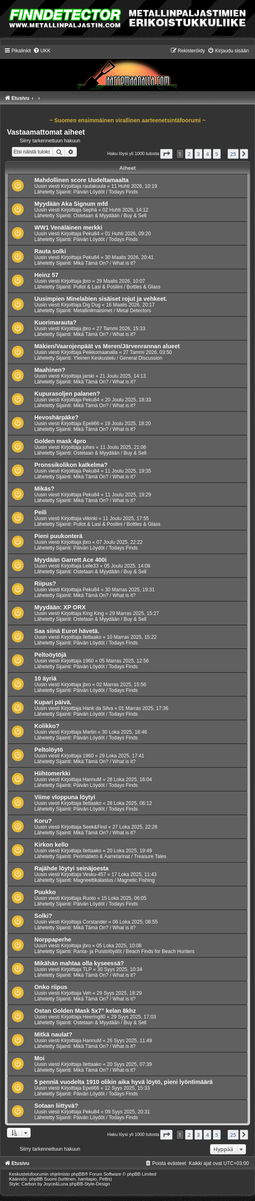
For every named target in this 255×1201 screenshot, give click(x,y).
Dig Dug (92, 305)
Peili (40, 512)
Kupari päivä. (53, 702)
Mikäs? (44, 488)
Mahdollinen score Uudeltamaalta (81, 180)
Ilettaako (92, 637)
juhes (88, 447)
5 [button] (216, 154)
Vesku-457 (94, 874)
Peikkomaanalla (100, 352)
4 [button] (207, 154)
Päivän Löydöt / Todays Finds (105, 192)
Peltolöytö (48, 749)
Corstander (95, 922)
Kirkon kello (51, 844)
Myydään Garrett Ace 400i (70, 560)
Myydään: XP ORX (60, 607)
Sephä (90, 210)
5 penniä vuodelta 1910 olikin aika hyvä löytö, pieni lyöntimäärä (123, 1082)
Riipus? (45, 583)
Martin (89, 732)
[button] (166, 154)
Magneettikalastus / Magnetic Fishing (113, 880)
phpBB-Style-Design (89, 1183)
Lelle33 (90, 566)
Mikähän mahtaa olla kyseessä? (79, 963)
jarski (88, 376)
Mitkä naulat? (53, 1034)
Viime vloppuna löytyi (64, 797)
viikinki (90, 518)
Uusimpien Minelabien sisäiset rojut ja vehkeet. (100, 298)
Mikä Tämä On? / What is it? (104, 263)
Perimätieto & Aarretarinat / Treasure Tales (119, 856)
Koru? (43, 821)
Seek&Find (95, 827)
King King (93, 613)
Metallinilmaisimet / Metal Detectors (112, 310)
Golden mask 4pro (60, 441)
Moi (39, 1058)
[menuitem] (42, 51)
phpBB (78, 1174)
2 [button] (189, 154)
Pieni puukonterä (58, 536)
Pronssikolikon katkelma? (70, 465)
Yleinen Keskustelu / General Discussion (117, 358)
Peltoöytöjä (50, 654)
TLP (87, 969)
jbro (87, 281)
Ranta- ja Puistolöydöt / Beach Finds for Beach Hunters (133, 951)
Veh (87, 993)
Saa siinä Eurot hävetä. (66, 631)
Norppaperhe (52, 939)
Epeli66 (91, 423)
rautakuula (94, 186)
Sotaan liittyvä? (56, 1105)
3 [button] (198, 154)
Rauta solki (50, 251)
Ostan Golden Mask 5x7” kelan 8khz (85, 1010)
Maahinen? (49, 370)
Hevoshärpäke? (56, 417)
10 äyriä (45, 678)
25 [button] (233, 154)
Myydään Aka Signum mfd (71, 204)
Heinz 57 (46, 275)
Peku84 (91, 234)
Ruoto (89, 898)
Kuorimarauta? (55, 322)
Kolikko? (46, 726)
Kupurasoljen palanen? (67, 393)
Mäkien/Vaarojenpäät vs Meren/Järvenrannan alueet (107, 346)
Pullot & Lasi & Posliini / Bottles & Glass (116, 287)
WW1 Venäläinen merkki (68, 227)
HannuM (92, 779)
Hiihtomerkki (52, 773)
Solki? (43, 916)
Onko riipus (50, 987)
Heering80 (94, 1017)
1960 (88, 661)
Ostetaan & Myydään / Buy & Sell (109, 216)
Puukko (45, 892)
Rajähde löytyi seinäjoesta (71, 868)
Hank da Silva (98, 708)
